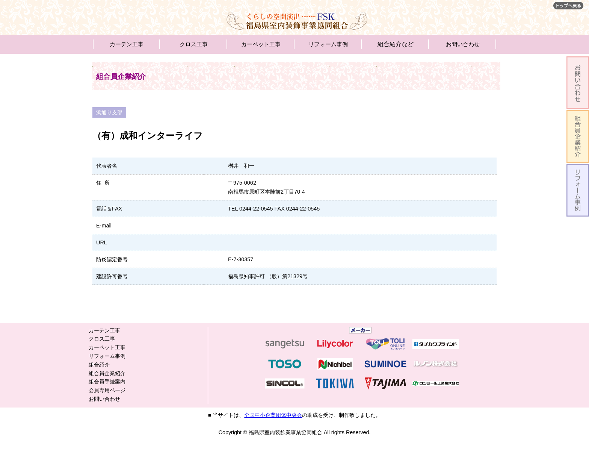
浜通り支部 (109, 112)
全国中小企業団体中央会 (273, 415)
